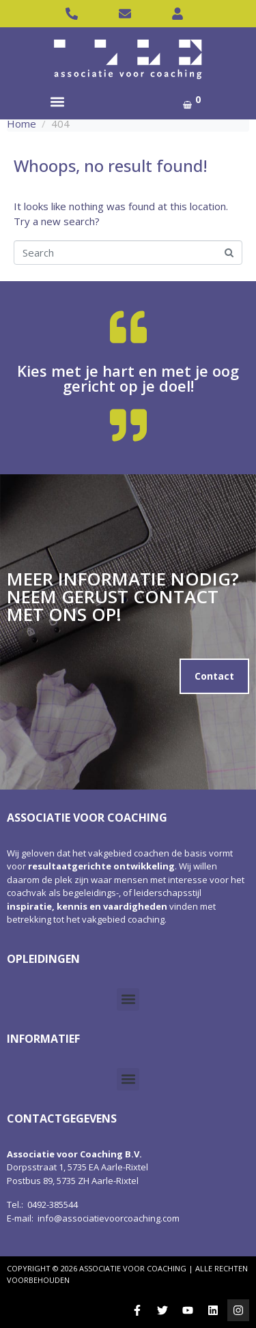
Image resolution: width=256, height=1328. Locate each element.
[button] (57, 101)
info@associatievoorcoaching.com (109, 1218)
